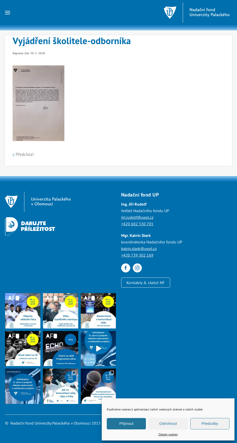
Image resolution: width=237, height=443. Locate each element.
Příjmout (126, 423)
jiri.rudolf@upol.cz (137, 217)
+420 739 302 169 (137, 255)
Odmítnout (168, 423)
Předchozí (23, 154)
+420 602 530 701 (137, 223)
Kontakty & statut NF (145, 282)
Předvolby (209, 423)
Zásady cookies (168, 434)
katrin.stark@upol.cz (139, 248)
